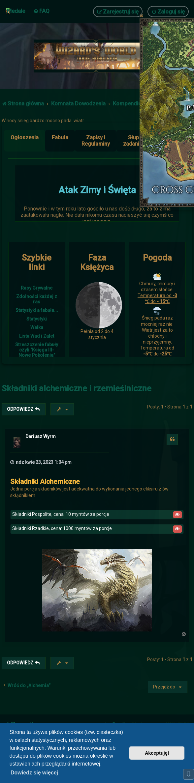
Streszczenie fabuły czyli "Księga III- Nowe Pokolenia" (36, 350)
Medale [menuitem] (16, 11)
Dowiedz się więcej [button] (34, 772)
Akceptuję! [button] (157, 753)
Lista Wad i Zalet (36, 336)
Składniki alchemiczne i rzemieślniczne (76, 388)
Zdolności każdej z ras (36, 299)
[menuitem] (41, 11)
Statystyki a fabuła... (37, 310)
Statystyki (36, 319)
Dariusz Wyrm (40, 436)
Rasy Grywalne (36, 288)
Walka (36, 327)
